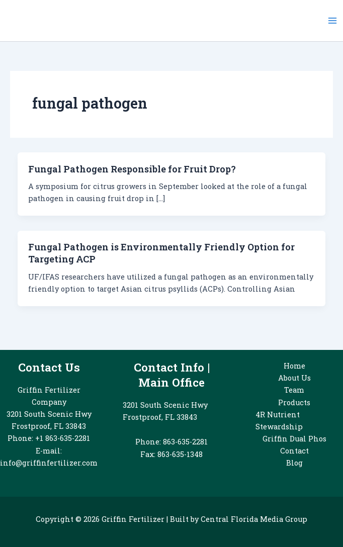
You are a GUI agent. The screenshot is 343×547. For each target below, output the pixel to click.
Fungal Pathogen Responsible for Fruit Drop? (132, 169)
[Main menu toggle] (332, 20)
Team (294, 390)
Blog (294, 463)
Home (294, 366)
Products (294, 402)
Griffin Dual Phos (294, 438)
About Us (294, 378)
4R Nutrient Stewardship (279, 420)
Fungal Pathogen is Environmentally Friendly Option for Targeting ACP (161, 253)
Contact (294, 450)
